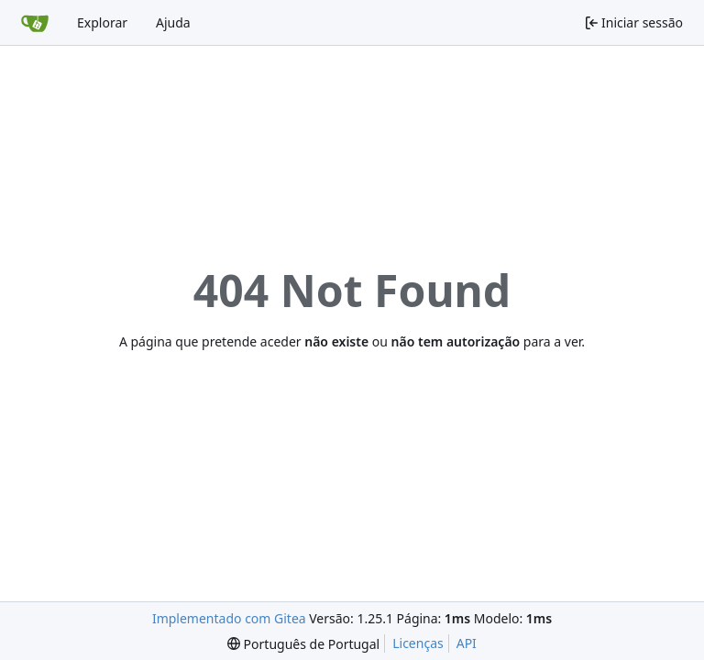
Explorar (102, 22)
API (466, 643)
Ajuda (173, 22)
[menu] (303, 644)
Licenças (418, 643)
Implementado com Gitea (229, 618)
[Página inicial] (34, 22)
